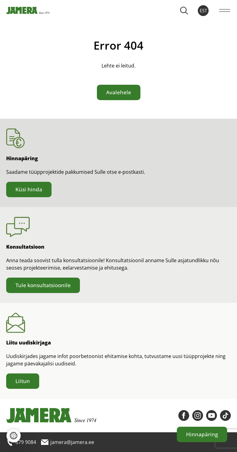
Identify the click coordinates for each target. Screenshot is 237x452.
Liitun (22, 381)
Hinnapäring (202, 434)
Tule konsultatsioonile (43, 285)
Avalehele (118, 92)
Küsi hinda (28, 189)
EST (203, 10)
